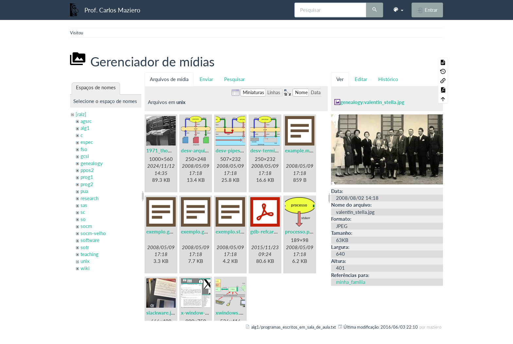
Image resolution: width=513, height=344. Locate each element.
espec (86, 142)
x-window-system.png (206, 313)
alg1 (85, 128)
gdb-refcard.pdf (268, 231)
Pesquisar (234, 79)
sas (83, 205)
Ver (340, 79)
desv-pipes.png (233, 150)
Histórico (388, 79)
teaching (89, 254)
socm (86, 226)
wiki (85, 268)
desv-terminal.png (270, 150)
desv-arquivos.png (201, 150)
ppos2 (87, 170)
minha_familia (350, 282)
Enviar (206, 79)
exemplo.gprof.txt (201, 231)
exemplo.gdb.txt (164, 231)
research (89, 198)
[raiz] (81, 114)
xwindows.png (232, 313)
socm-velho (93, 233)
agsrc (86, 121)
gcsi (84, 156)
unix (84, 261)
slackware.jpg (161, 313)
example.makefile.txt (308, 150)
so (83, 219)
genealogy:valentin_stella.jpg (372, 102)
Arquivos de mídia (169, 79)
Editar (361, 79)
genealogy (91, 163)
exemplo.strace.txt (237, 231)
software (89, 240)
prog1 (86, 177)
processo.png (300, 231)
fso (83, 149)
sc (82, 212)
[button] (398, 10)
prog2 (86, 184)
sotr (84, 247)
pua (84, 191)
